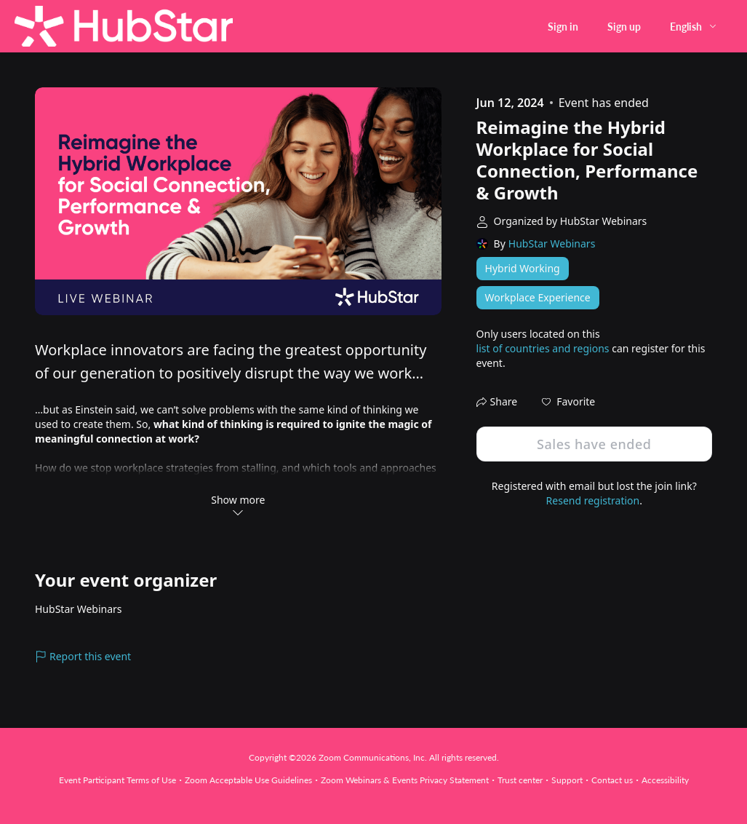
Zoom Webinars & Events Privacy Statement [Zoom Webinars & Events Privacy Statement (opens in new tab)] (405, 780)
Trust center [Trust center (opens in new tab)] (520, 780)
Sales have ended (594, 444)
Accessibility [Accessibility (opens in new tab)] (665, 780)
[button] (568, 402)
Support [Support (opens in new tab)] (567, 780)
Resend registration (593, 500)
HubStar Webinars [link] (552, 243)
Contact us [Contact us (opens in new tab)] (612, 780)
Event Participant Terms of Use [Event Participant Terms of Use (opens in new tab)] (117, 780)
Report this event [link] (83, 656)
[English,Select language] (694, 26)
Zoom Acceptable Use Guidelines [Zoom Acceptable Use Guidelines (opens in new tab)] (248, 780)
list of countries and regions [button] (543, 348)
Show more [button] (238, 505)
